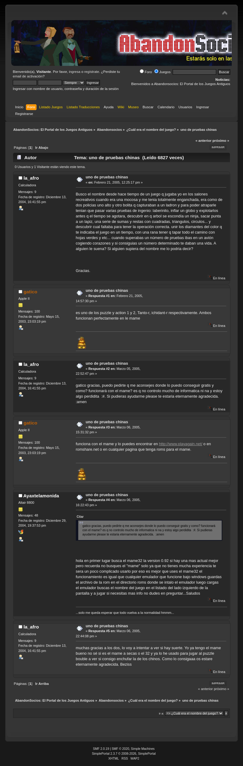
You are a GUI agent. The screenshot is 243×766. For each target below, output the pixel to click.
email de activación (28, 76)
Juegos (162, 72)
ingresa (74, 71)
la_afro (31, 178)
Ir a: (161, 713)
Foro (146, 72)
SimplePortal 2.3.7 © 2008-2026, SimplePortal (124, 753)
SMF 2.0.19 (101, 748)
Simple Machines (143, 748)
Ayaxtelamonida (41, 495)
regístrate (91, 71)
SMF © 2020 (120, 748)
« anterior (203, 140)
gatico (30, 291)
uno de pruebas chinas (107, 177)
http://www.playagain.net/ (180, 444)
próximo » (221, 140)
